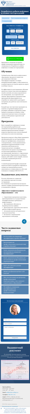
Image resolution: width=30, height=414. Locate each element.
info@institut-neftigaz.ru (12, 392)
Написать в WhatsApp (14, 59)
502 (13, 43)
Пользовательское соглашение (10, 406)
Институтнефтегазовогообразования (10, 3)
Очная (21, 37)
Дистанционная (11, 37)
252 (8, 43)
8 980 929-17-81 (11, 394)
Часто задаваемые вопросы (19, 18)
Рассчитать (15, 48)
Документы (5, 18)
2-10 (12, 31)
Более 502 (20, 43)
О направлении (6, 21)
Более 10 (19, 31)
